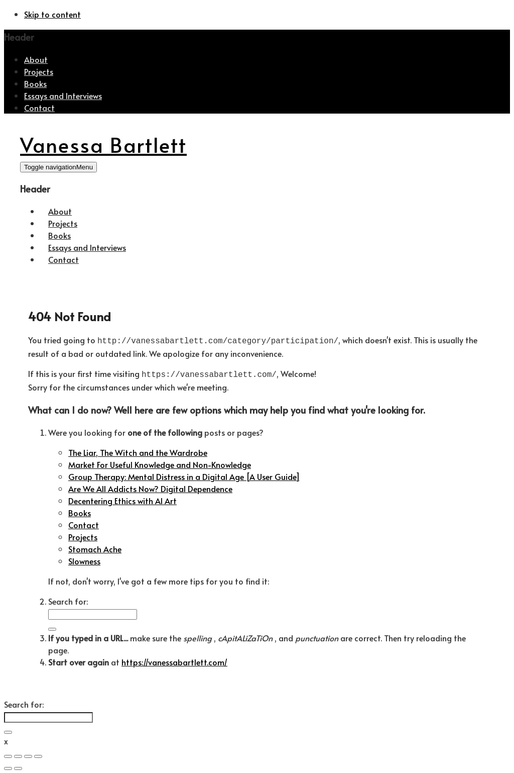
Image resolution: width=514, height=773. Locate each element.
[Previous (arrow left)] (8, 766)
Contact (39, 107)
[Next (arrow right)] (18, 766)
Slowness (84, 558)
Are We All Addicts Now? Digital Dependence (150, 486)
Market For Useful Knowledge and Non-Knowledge (159, 462)
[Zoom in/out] (38, 754)
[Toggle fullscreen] (28, 754)
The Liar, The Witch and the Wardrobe (137, 450)
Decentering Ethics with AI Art (122, 498)
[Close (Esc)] (8, 754)
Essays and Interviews (63, 95)
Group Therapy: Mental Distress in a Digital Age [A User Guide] (184, 474)
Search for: (68, 599)
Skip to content (52, 14)
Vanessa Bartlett (103, 144)
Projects (38, 71)
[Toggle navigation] (58, 167)
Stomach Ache (94, 546)
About (36, 59)
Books (35, 83)
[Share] (18, 754)
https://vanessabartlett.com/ (174, 659)
